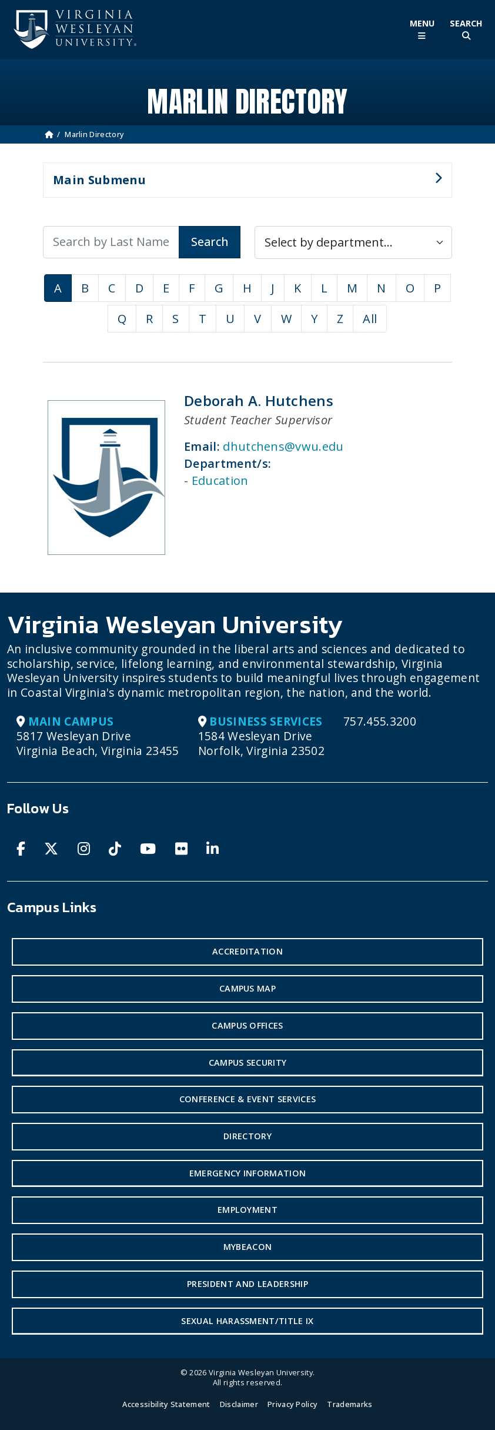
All (370, 319)
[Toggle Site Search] (466, 29)
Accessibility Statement (166, 1404)
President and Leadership (247, 1283)
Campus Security (248, 1062)
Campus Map (247, 988)
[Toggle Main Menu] (422, 29)
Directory (247, 1136)
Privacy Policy (292, 1404)
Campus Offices (247, 1025)
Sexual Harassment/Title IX (247, 1320)
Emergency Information (247, 1173)
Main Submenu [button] (242, 185)
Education (220, 480)
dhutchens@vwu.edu (283, 446)
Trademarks (349, 1404)
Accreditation (247, 951)
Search (209, 242)
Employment (247, 1209)
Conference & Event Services (247, 1099)
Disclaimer (239, 1404)
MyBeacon (247, 1246)
